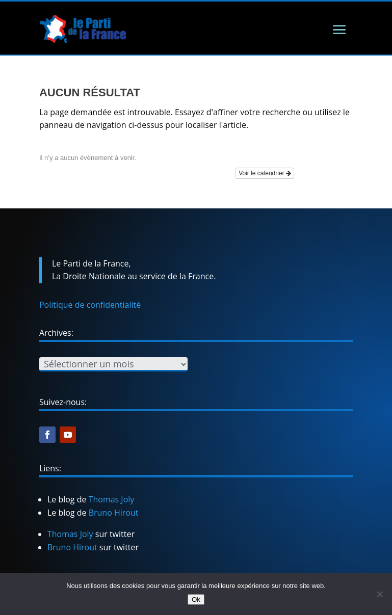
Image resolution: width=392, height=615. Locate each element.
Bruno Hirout (114, 512)
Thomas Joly (112, 499)
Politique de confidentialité (90, 304)
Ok (196, 599)
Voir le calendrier (265, 173)
